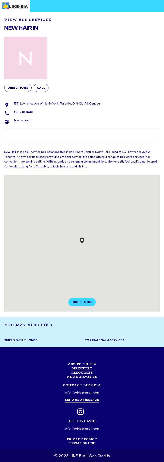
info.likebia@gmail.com (82, 392)
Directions (17, 88)
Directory (82, 368)
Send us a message (82, 400)
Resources (82, 372)
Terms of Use (82, 443)
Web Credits (99, 455)
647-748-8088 (24, 112)
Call (41, 88)
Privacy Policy (82, 439)
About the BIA (82, 364)
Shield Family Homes (20, 340)
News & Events (82, 376)
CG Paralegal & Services (104, 340)
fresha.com (21, 120)
